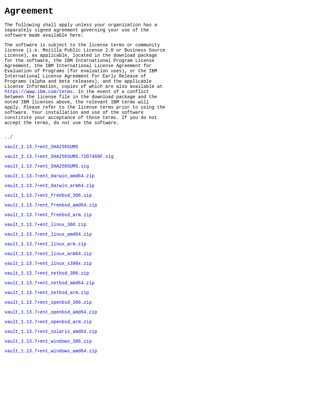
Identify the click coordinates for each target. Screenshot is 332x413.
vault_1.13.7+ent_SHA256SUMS (41, 169)
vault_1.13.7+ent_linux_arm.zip (45, 276)
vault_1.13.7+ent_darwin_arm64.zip (49, 212)
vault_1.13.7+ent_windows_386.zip (48, 383)
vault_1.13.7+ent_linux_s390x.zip (48, 297)
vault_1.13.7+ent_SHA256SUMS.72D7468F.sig (59, 180)
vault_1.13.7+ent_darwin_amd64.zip (49, 201)
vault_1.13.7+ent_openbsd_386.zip (48, 340)
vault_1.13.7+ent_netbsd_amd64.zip (49, 319)
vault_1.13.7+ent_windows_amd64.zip (51, 394)
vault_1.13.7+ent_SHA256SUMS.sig (47, 190)
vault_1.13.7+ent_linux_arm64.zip (48, 287)
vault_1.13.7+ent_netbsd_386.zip (47, 308)
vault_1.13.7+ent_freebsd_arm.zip (48, 244)
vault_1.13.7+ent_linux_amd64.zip (48, 265)
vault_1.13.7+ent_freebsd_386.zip (48, 222)
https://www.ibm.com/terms (39, 106)
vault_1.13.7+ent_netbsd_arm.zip (47, 329)
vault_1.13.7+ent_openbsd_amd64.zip (51, 351)
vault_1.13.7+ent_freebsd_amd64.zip (51, 233)
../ (9, 158)
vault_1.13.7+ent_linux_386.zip (45, 255)
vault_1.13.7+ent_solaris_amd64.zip (51, 372)
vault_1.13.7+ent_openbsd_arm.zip (48, 362)
